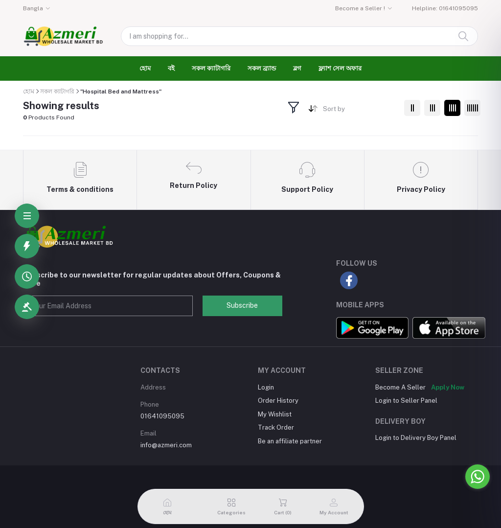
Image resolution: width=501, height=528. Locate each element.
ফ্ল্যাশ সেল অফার (340, 68)
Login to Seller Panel (406, 400)
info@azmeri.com (166, 445)
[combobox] (360, 110)
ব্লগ (297, 68)
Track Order (276, 427)
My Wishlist (275, 414)
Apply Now (447, 387)
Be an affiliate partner (290, 441)
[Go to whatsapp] (477, 476)
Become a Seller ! (360, 8)
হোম (145, 68)
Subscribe (242, 305)
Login (266, 387)
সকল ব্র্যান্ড (262, 68)
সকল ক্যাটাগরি (211, 68)
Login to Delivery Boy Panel (415, 437)
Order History (278, 400)
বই (171, 68)
